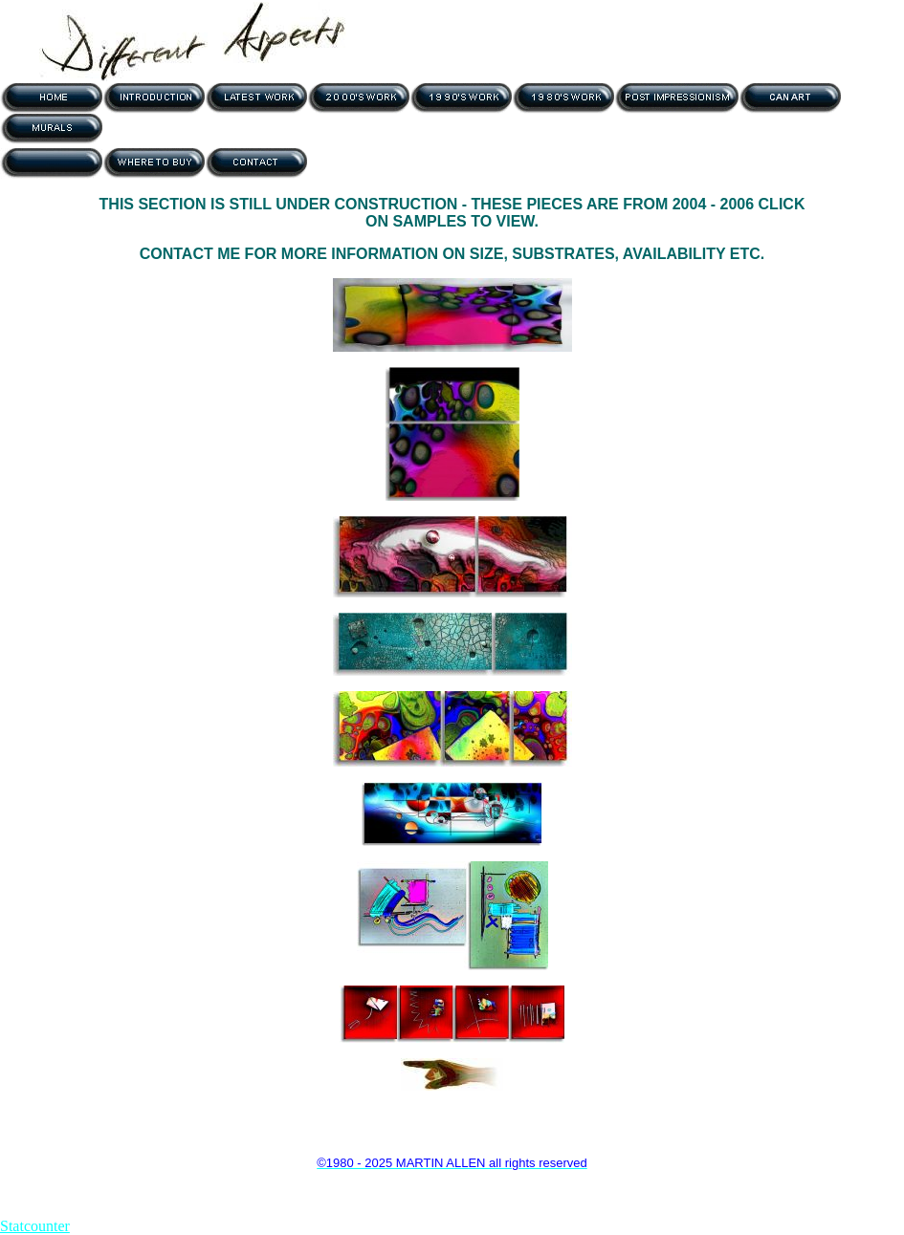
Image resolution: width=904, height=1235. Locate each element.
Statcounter (35, 1226)
